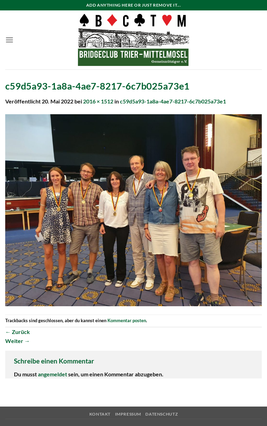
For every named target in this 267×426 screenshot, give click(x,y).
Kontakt (100, 414)
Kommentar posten (126, 320)
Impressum (128, 414)
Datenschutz (161, 414)
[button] (9, 39)
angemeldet (52, 374)
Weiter (17, 340)
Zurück (17, 331)
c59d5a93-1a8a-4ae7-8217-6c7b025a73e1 (173, 101)
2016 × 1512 (98, 101)
